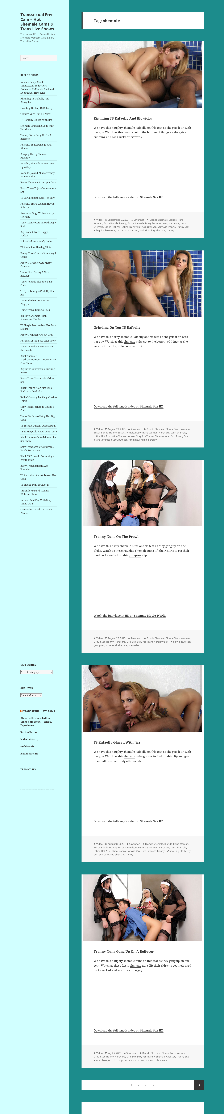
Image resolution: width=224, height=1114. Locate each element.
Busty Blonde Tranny (115, 223)
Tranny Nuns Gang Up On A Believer (124, 951)
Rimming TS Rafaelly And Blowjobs (123, 118)
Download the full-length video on (128, 197)
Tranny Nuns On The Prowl (35, 114)
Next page (199, 1085)
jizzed (98, 761)
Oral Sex (151, 226)
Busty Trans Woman (156, 223)
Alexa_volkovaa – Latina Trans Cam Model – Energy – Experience (37, 722)
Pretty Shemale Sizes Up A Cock (38, 182)
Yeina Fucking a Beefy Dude (36, 241)
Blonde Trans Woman (178, 429)
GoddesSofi (27, 746)
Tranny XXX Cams (50, 789)
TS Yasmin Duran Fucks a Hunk (37, 425)
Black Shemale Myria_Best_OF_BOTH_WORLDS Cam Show (38, 359)
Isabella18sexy (29, 739)
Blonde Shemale (159, 219)
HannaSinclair (29, 753)
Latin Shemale (178, 432)
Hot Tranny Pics (41, 789)
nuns (108, 645)
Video (99, 219)
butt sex (122, 439)
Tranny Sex (182, 226)
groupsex (135, 555)
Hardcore (174, 223)
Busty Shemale (136, 223)
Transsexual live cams (39, 711)
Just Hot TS (35, 789)
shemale (129, 128)
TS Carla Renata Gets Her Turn (37, 197)
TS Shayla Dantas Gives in (34, 484)
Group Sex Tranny (103, 641)
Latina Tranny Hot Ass (134, 226)
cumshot (109, 854)
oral (142, 230)
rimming (150, 230)
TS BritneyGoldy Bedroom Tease (38, 431)
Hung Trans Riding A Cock (35, 310)
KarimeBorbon (29, 732)
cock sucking (131, 230)
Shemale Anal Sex (165, 436)
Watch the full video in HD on (130, 616)
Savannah (139, 219)
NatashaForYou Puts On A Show (38, 340)
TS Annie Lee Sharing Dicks (35, 247)
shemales (134, 645)
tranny (128, 132)
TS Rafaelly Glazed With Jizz (36, 119)
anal (98, 439)
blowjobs (110, 230)
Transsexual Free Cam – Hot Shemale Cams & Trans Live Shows (37, 21)
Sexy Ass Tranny (166, 226)
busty (120, 230)
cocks (97, 970)
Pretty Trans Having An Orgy (36, 334)
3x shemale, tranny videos (26, 789)
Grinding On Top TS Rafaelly (36, 108)
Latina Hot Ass (112, 226)
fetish (187, 641)
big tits (100, 230)
